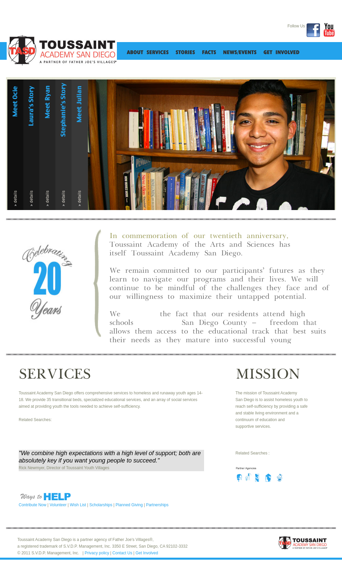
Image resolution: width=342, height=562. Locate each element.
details (15, 199)
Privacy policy (97, 553)
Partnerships (157, 505)
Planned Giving (130, 505)
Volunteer (59, 505)
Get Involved (147, 553)
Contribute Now (33, 505)
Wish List (78, 505)
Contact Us (123, 553)
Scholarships (101, 505)
